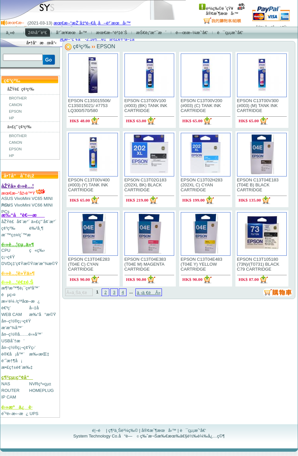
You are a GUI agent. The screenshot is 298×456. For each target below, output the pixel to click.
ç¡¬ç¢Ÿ (8, 256)
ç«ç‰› (37, 250)
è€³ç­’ (6, 307)
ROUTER (10, 390)
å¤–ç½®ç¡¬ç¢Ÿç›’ (18, 347)
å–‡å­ (35, 307)
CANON (15, 105)
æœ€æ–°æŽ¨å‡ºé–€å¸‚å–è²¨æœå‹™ (92, 22)
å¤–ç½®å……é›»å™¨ (22, 334)
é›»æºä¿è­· (17, 407)
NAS (5, 383)
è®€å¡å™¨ (13, 354)
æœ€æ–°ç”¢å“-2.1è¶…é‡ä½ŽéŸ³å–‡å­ (96, 39)
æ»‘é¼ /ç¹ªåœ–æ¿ (20, 301)
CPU (5, 250)
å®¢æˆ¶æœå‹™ (225, 11)
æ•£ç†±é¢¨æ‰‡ (17, 367)
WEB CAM (11, 314)
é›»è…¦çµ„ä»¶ (17, 244)
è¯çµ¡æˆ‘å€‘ (193, 430)
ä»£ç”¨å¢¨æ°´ (44, 221)
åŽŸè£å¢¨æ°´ (15, 221)
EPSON (15, 111)
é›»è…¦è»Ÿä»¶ (18, 273)
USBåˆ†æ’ (12, 340)
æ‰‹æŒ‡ (39, 354)
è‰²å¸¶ (36, 228)
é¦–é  (98, 430)
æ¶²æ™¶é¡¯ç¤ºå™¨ (20, 287)
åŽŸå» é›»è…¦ (17, 186)
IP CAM (8, 397)
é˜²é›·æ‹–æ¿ (14, 413)
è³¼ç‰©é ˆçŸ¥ (216, 8)
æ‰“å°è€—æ (23, 215)
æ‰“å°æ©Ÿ (42, 314)
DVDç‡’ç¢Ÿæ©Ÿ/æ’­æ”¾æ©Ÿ (29, 263)
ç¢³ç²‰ (8, 228)
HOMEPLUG (41, 390)
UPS (33, 413)
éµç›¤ (8, 294)
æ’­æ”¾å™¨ (12, 327)
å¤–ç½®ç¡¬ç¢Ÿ (16, 321)
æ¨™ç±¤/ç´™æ (19, 234)
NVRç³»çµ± (40, 383)
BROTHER (18, 98)
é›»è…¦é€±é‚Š (17, 282)
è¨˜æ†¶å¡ (11, 360)
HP (11, 118)
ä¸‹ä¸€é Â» (148, 292)
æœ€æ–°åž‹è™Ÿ (23, 193)
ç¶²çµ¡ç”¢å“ (17, 377)
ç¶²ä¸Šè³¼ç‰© (123, 430)
